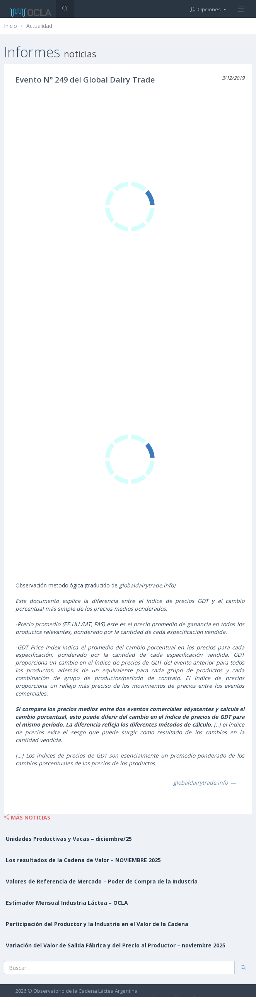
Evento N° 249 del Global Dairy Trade (85, 79)
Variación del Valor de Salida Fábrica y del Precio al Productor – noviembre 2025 (115, 945)
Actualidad (39, 25)
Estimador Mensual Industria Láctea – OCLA (67, 902)
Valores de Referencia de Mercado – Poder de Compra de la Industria (102, 881)
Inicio (10, 25)
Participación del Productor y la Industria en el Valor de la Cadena (97, 924)
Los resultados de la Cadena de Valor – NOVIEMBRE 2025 (83, 860)
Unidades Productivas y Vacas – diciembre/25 (69, 838)
